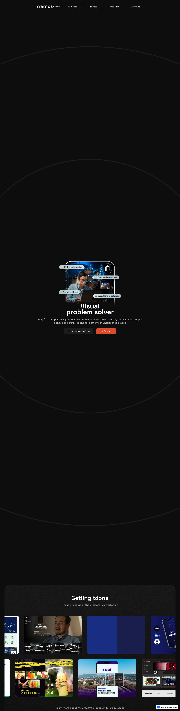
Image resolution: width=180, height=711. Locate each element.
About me (114, 6)
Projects (72, 6)
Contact (135, 6)
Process (93, 6)
